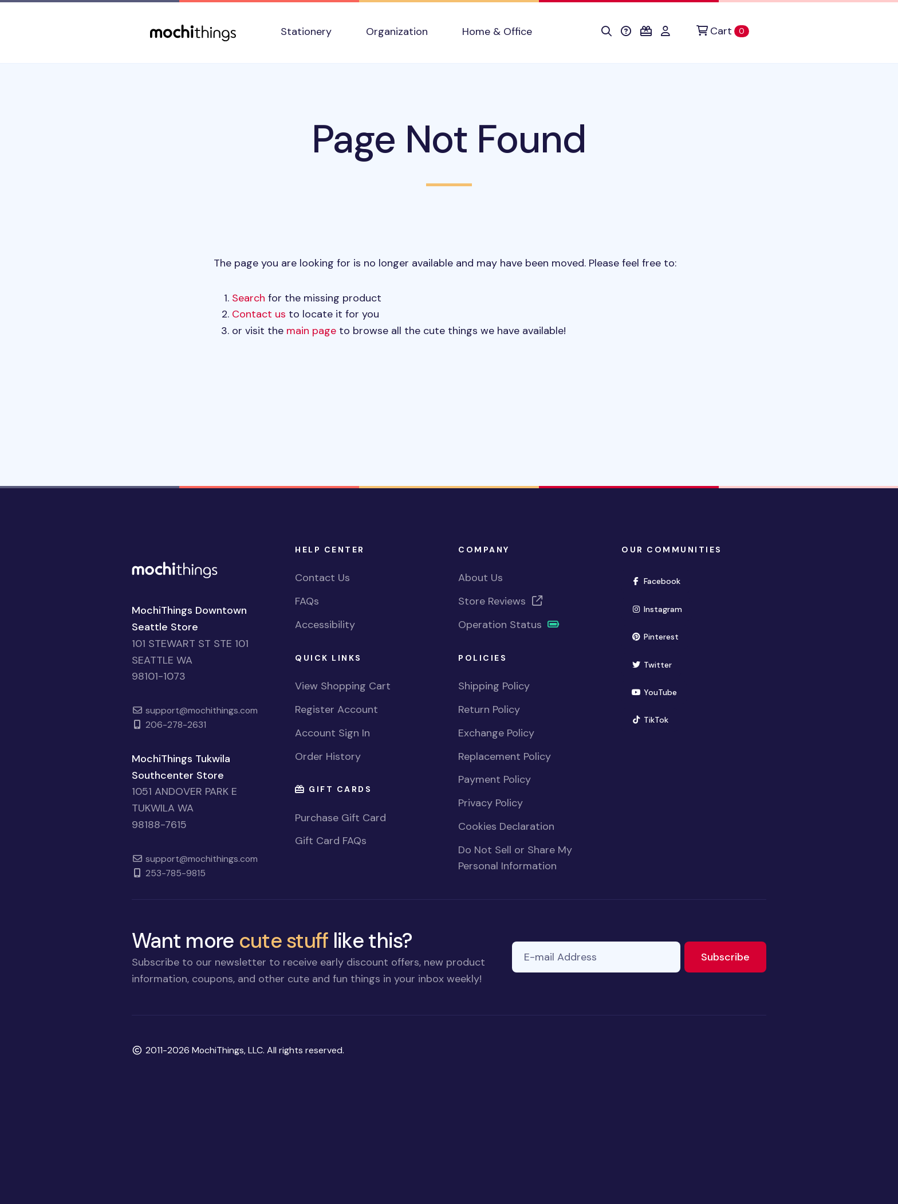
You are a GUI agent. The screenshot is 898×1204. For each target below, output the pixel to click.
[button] (606, 31)
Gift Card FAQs (331, 841)
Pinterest (659, 636)
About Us (480, 578)
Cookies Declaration (506, 826)
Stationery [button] (306, 31)
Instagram (661, 608)
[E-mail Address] (596, 957)
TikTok (654, 719)
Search (248, 298)
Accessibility (325, 625)
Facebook (660, 580)
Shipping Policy (494, 686)
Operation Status (509, 625)
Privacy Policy (490, 803)
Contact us (259, 314)
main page (311, 331)
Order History (328, 756)
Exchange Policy (496, 733)
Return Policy (489, 709)
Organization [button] (397, 31)
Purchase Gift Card (340, 818)
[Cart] (722, 31)
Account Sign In (332, 733)
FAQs (307, 601)
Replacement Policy (504, 756)
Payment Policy (494, 779)
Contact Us (322, 578)
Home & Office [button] (497, 31)
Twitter (656, 664)
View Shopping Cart (343, 686)
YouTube (659, 691)
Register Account (336, 709)
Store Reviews (501, 601)
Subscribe (733, 956)
